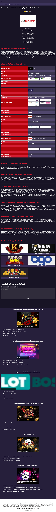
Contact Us (23, 508)
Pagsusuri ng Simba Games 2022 (9, 391)
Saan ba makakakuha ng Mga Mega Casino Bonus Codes (14, 331)
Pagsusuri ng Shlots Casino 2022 (9, 393)
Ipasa (28, 298)
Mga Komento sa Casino (21, 4)
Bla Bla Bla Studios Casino (8, 425)
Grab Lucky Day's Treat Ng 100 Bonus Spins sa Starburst (14, 485)
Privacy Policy (27, 508)
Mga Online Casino (12, 4)
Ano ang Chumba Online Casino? (9, 333)
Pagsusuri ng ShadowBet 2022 (9, 396)
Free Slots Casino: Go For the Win (9, 335)
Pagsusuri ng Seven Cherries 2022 (9, 398)
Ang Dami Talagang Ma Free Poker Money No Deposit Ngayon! (15, 364)
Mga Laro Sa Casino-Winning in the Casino (11, 458)
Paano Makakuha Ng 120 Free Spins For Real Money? (13, 329)
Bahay (6, 4)
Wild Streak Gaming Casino (8, 422)
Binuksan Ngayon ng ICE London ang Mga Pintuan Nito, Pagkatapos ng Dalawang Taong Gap (21, 487)
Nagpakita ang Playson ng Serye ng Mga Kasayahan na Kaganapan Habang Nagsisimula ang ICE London (23, 489)
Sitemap (37, 508)
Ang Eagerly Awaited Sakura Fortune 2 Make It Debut (13, 491)
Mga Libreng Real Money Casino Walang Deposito (13, 360)
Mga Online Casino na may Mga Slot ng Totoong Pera (13, 366)
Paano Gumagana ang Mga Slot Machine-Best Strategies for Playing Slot (17, 456)
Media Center (33, 508)
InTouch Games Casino (7, 427)
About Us (18, 508)
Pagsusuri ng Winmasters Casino (34, 4)
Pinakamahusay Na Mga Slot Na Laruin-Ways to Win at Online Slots (16, 454)
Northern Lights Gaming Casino (9, 429)
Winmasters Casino (30, 33)
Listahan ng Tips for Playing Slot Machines (11, 460)
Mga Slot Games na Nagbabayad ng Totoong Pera (13, 362)
